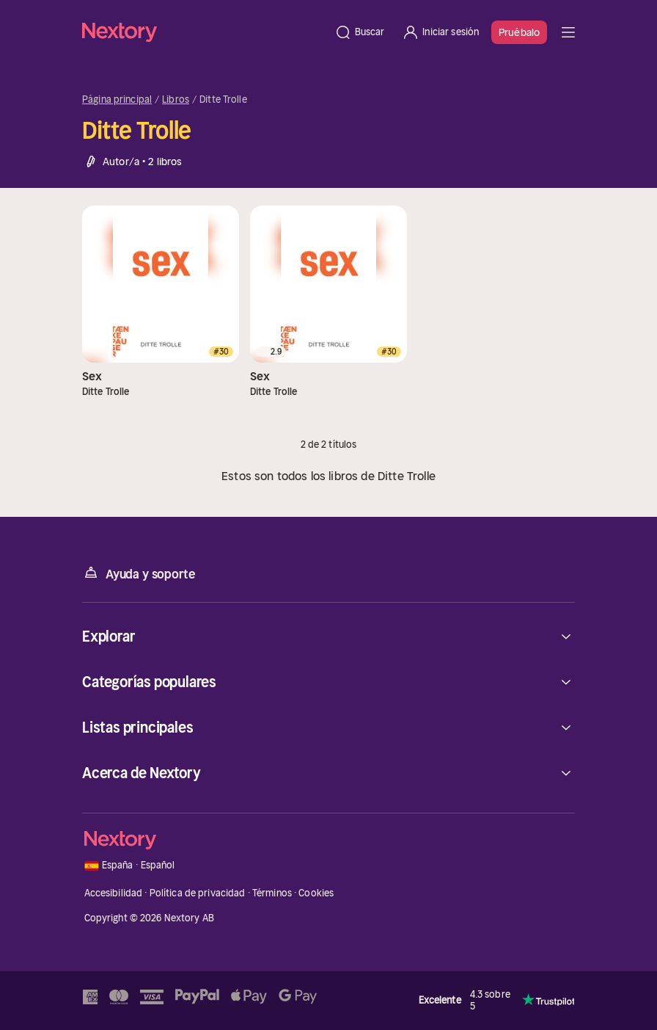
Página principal (117, 100)
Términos (272, 893)
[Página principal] (204, 32)
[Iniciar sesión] (440, 32)
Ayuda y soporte (138, 573)
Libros (175, 100)
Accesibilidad (113, 893)
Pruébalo (519, 32)
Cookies (316, 893)
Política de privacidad (198, 893)
